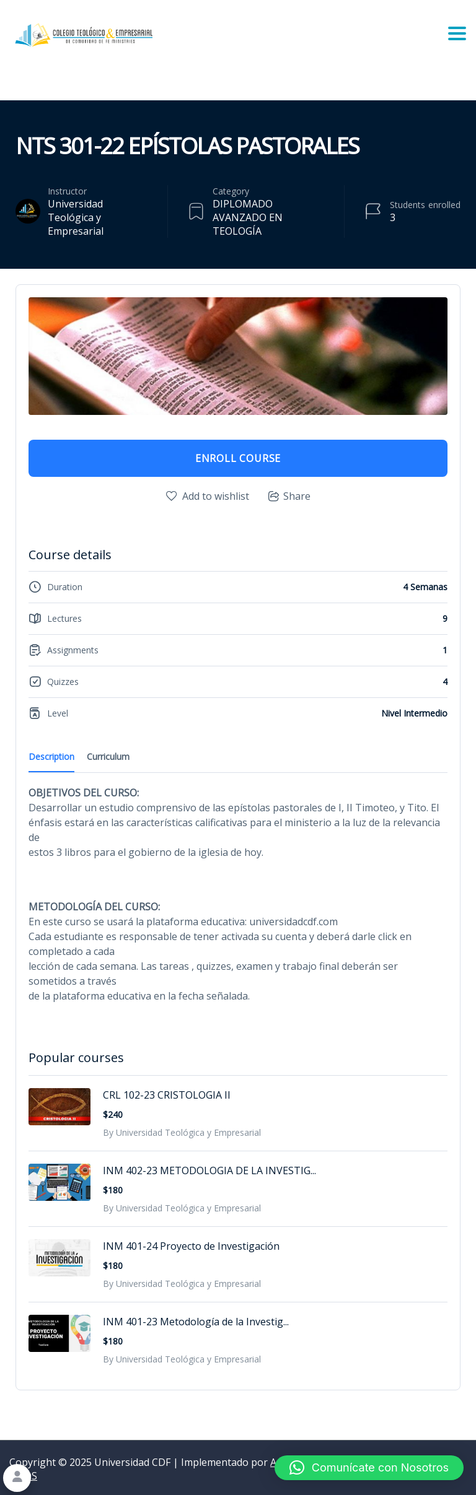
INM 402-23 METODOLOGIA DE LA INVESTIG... (209, 1170)
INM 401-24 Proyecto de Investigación (191, 1246)
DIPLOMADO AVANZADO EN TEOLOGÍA (248, 217)
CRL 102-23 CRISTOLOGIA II (167, 1095)
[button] (369, 1467)
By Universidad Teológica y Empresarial (182, 1132)
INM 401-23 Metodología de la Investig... (196, 1321)
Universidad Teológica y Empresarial (76, 217)
